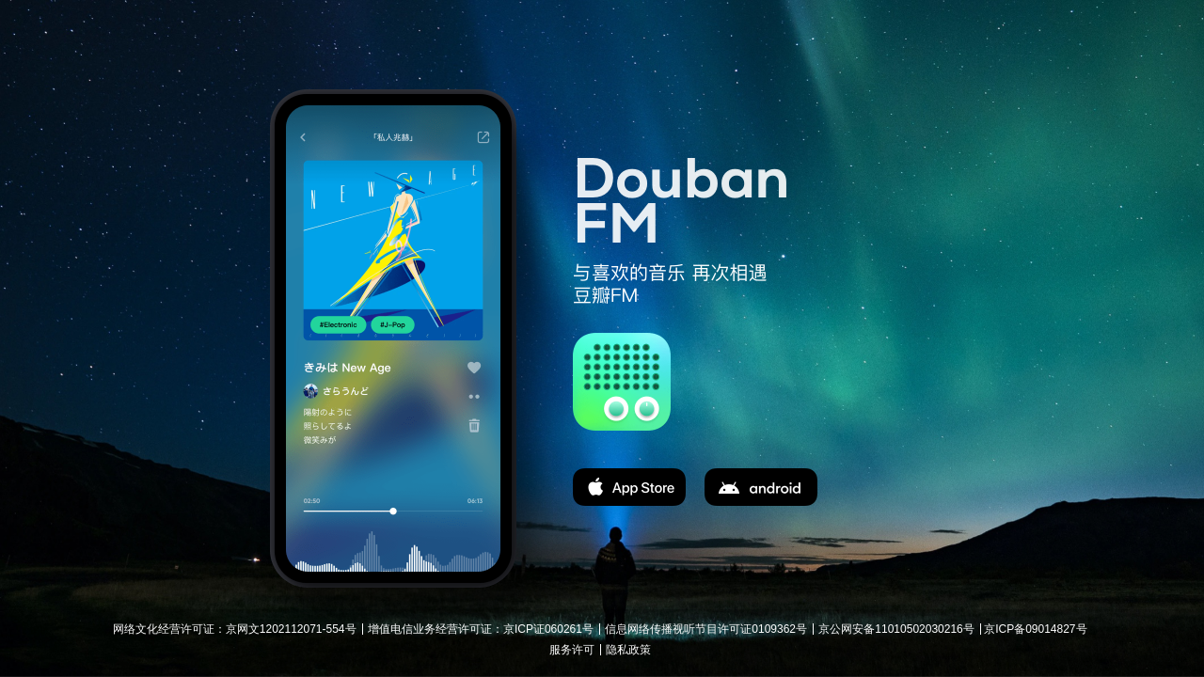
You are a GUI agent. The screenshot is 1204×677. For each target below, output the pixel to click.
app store (629, 487)
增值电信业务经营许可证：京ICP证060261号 (481, 629)
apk (761, 487)
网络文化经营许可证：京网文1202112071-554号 (234, 629)
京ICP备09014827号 (1035, 629)
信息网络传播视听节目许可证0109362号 (706, 629)
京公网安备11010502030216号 (896, 629)
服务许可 (571, 649)
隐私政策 (628, 649)
